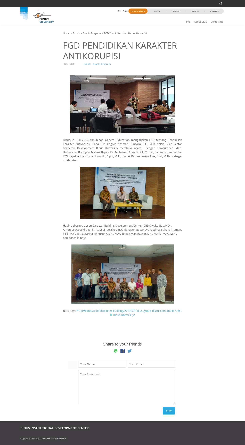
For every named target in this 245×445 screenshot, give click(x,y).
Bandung (176, 11)
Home (187, 21)
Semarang (214, 11)
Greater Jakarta (138, 11)
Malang (195, 11)
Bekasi (157, 11)
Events (76, 33)
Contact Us (217, 21)
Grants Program (92, 33)
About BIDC (200, 21)
